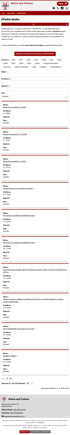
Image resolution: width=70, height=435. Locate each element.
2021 (51, 60)
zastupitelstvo (55, 67)
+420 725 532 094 (16, 413)
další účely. (42, 422)
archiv (37, 63)
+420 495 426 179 (19, 410)
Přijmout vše (25, 432)
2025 (21, 63)
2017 (21, 60)
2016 (13, 60)
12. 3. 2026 (7, 335)
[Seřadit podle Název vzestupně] (8, 71)
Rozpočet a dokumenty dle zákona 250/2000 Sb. (35, 54)
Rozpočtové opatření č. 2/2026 (16, 107)
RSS (50, 24)
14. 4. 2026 (7, 278)
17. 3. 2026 (7, 222)
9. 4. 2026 (6, 113)
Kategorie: (5, 60)
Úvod (3, 13)
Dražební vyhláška (11, 356)
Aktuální (6, 123)
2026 (29, 63)
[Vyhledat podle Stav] (35, 96)
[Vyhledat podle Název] (35, 75)
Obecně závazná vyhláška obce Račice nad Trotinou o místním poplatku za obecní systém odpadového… (33, 300)
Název (4, 72)
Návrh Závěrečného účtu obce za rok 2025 (20, 329)
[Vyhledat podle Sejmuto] (35, 89)
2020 (44, 60)
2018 (28, 60)
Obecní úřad (10, 13)
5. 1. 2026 (6, 140)
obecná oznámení (21, 67)
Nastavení (46, 432)
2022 (59, 60)
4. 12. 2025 (7, 308)
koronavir (7, 67)
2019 (36, 60)
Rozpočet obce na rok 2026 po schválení (19, 188)
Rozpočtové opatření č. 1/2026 (16, 161)
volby (34, 67)
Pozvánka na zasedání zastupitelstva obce (20, 215)
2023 (5, 63)
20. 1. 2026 (7, 249)
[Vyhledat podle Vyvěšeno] (35, 82)
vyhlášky (43, 67)
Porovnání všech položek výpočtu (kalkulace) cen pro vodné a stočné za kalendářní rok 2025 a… (35, 271)
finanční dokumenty (51, 63)
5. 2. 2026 (6, 167)
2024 (13, 63)
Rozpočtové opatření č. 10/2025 (16, 134)
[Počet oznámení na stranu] (29, 383)
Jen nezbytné (35, 432)
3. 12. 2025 (7, 194)
